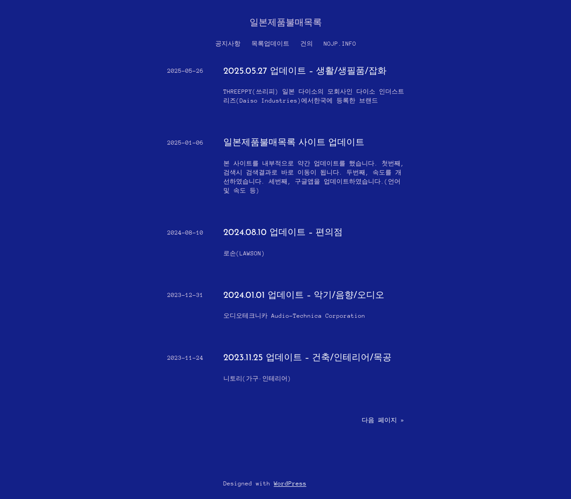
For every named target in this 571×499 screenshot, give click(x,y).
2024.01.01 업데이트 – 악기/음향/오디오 (303, 295)
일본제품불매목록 (286, 23)
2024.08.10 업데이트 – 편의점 (283, 232)
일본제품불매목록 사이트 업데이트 (293, 142)
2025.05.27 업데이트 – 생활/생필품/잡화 (306, 71)
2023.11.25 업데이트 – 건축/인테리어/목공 (307, 357)
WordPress (290, 483)
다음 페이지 (383, 420)
